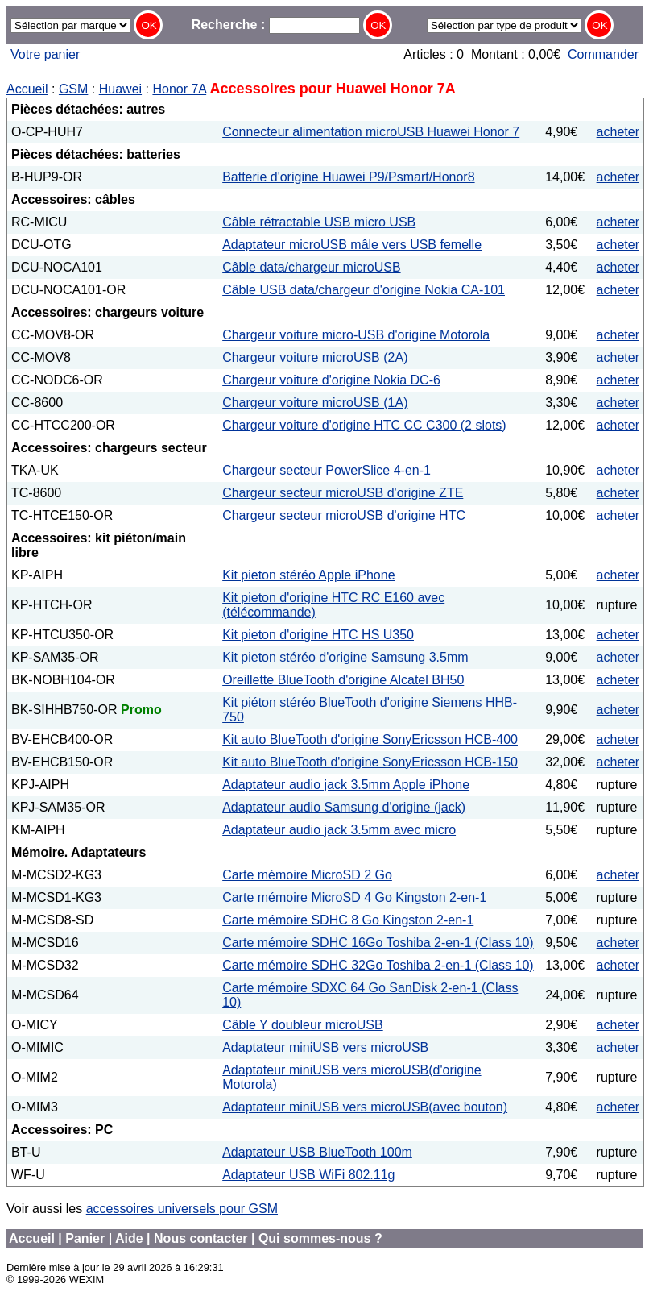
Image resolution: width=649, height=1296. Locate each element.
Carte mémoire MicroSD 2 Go (307, 875)
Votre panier (45, 54)
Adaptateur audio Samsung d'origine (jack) (343, 807)
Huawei (120, 89)
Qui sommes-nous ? (320, 1238)
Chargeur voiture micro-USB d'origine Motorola (356, 335)
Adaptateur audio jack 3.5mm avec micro (339, 830)
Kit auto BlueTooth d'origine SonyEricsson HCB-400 (370, 739)
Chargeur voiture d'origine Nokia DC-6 (331, 380)
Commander (603, 54)
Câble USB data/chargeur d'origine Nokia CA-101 (363, 290)
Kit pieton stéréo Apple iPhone (308, 575)
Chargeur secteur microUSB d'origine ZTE (342, 493)
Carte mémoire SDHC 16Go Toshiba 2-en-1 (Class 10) (378, 942)
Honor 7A (179, 89)
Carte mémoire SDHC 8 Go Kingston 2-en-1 (347, 920)
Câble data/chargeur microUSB (311, 267)
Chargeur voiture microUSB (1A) (314, 402)
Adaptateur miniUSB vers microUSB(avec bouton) (364, 1107)
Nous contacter (200, 1238)
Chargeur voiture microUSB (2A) (314, 357)
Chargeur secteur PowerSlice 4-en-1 (326, 470)
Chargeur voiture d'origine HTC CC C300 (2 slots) (364, 425)
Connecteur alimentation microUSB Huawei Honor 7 (370, 132)
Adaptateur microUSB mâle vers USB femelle (352, 244)
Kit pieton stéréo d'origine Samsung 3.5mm (345, 657)
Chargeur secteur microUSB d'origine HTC (343, 515)
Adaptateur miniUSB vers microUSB (325, 1047)
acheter (618, 132)
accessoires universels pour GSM (182, 1208)
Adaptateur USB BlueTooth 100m (317, 1152)
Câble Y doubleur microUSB (302, 1025)
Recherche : (276, 24)
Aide (129, 1238)
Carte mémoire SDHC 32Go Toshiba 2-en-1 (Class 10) (378, 965)
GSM (73, 89)
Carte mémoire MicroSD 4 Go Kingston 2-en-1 (354, 897)
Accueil (27, 89)
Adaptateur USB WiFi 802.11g (308, 1175)
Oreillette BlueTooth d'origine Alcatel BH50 (343, 680)
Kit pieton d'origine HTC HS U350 (318, 635)
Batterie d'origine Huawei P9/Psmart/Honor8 (348, 177)
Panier (85, 1238)
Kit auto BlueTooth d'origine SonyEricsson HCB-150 (370, 762)
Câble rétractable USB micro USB (318, 222)
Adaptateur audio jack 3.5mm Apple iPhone (345, 784)
